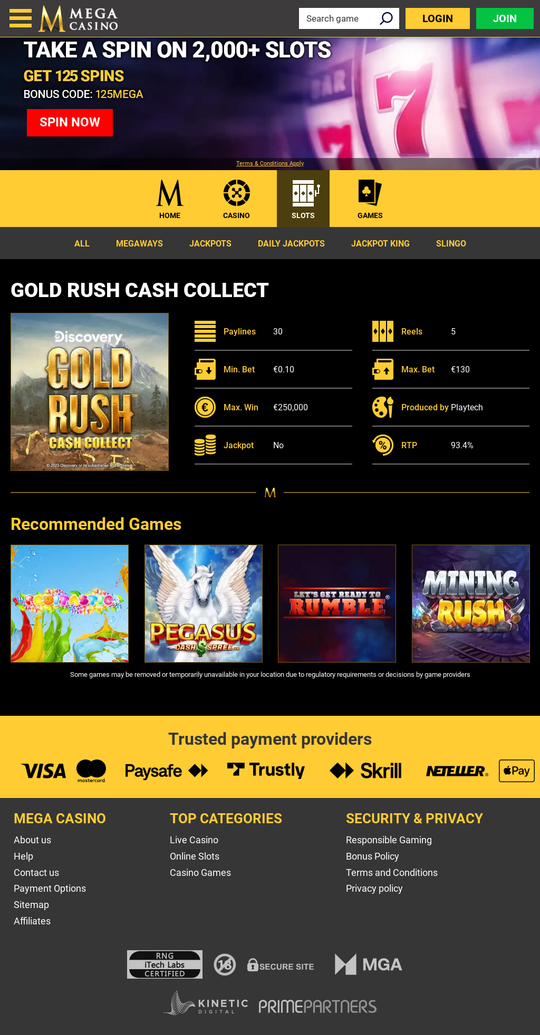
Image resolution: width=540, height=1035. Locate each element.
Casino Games (200, 872)
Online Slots (194, 856)
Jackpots (210, 244)
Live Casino (194, 839)
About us (32, 839)
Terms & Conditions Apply (270, 164)
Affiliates (32, 920)
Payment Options (50, 888)
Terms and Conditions (392, 872)
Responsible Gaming (389, 839)
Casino (236, 215)
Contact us (36, 872)
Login (437, 18)
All (82, 244)
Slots (303, 215)
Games (370, 215)
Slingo (451, 244)
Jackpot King (380, 244)
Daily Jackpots (291, 244)
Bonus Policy (372, 856)
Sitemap (31, 904)
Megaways (139, 244)
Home (169, 215)
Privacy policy (374, 888)
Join (505, 18)
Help (23, 856)
